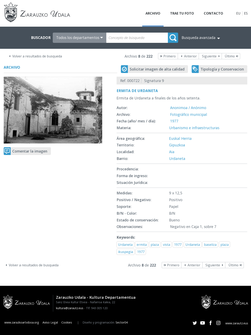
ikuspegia (125, 252)
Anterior (190, 56)
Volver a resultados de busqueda (37, 56)
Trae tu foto (182, 13)
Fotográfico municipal (188, 114)
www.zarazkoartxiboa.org (21, 322)
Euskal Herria (180, 138)
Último (230, 56)
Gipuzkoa (177, 144)
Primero (169, 56)
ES (246, 13)
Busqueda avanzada (198, 37)
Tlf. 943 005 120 (97, 308)
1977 (174, 121)
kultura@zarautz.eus (69, 308)
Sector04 (122, 322)
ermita (142, 244)
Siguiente (209, 56)
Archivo (153, 13)
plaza (155, 244)
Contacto (213, 13)
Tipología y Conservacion (222, 69)
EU (238, 13)
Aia (171, 151)
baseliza (210, 244)
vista (166, 244)
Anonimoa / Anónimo (188, 107)
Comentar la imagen (29, 151)
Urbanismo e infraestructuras (194, 127)
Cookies (66, 322)
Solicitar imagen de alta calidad (157, 69)
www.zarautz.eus (236, 323)
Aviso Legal (50, 322)
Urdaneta (177, 158)
